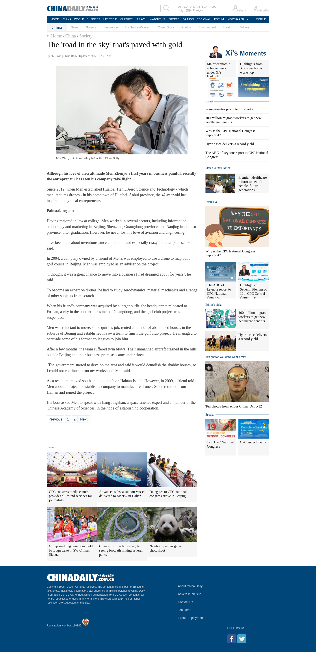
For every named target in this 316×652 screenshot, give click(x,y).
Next (83, 419)
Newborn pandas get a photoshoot (165, 548)
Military (244, 27)
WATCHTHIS (157, 19)
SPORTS (173, 19)
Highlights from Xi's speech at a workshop (251, 68)
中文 (180, 10)
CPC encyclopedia (253, 442)
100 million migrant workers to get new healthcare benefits (252, 317)
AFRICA (202, 6)
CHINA (67, 19)
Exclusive (211, 202)
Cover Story (166, 27)
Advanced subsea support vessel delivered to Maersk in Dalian (122, 494)
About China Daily (190, 586)
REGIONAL (203, 19)
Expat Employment (191, 618)
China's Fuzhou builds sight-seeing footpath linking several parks (121, 550)
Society (91, 27)
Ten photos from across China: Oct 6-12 (233, 406)
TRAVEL (142, 19)
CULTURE (126, 19)
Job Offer (184, 610)
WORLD (79, 19)
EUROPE (189, 6)
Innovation (111, 27)
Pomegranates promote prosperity (229, 109)
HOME (55, 19)
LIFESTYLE (110, 19)
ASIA (213, 6)
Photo (50, 447)
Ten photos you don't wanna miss (225, 357)
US (180, 6)
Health (227, 27)
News (74, 27)
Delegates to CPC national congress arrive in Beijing (168, 494)
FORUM (219, 19)
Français (198, 10)
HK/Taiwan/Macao (137, 27)
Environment (207, 27)
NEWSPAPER (235, 19)
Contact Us (185, 602)
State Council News (217, 168)
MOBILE (261, 19)
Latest (209, 101)
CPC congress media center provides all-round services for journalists (70, 496)
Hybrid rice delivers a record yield (229, 144)
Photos (186, 27)
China (70, 35)
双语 (188, 10)
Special (209, 414)
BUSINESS (93, 19)
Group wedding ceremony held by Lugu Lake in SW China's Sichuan (71, 550)
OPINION (188, 19)
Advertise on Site (189, 594)
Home (56, 35)
